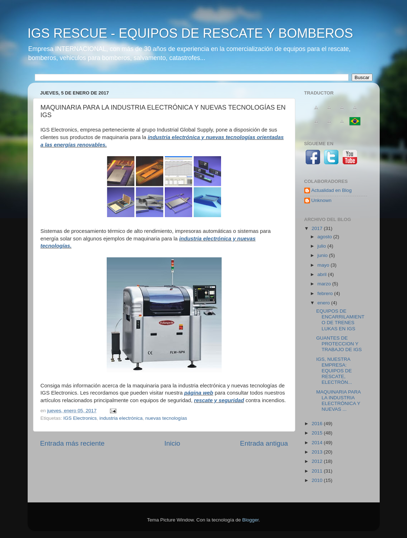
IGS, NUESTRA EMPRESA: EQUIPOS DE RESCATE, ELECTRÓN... (334, 371)
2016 (317, 423)
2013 (317, 452)
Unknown (321, 200)
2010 (317, 480)
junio (323, 255)
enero (324, 302)
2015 (317, 433)
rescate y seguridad (219, 400)
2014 (317, 442)
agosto (325, 236)
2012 (317, 461)
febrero (326, 293)
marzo (325, 283)
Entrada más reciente (72, 443)
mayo (324, 265)
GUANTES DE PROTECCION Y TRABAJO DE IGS (339, 343)
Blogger (250, 520)
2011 (317, 471)
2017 (317, 228)
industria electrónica (121, 418)
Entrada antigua (264, 443)
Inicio (172, 443)
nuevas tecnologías (166, 418)
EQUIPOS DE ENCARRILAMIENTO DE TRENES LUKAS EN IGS (340, 319)
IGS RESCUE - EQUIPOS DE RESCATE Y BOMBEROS (190, 33)
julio (323, 246)
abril (323, 274)
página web (198, 393)
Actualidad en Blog (331, 190)
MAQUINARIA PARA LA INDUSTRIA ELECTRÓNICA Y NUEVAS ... (338, 400)
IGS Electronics (80, 418)
